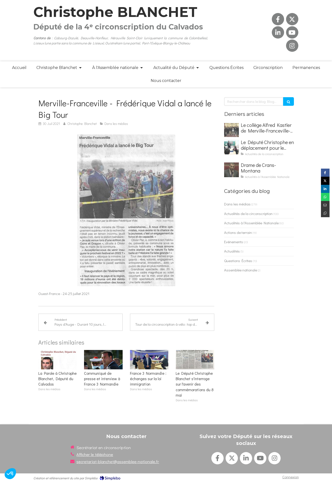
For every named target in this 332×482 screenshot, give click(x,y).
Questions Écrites (238, 260)
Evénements (233, 241)
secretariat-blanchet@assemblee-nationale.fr (117, 461)
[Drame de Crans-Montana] (231, 169)
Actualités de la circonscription (248, 213)
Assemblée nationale (240, 270)
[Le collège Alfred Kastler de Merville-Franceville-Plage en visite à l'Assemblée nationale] (231, 129)
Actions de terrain (238, 232)
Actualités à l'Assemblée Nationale (251, 222)
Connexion (290, 476)
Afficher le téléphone (94, 454)
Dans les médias (237, 203)
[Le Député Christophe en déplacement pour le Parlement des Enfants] (231, 147)
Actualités (232, 251)
